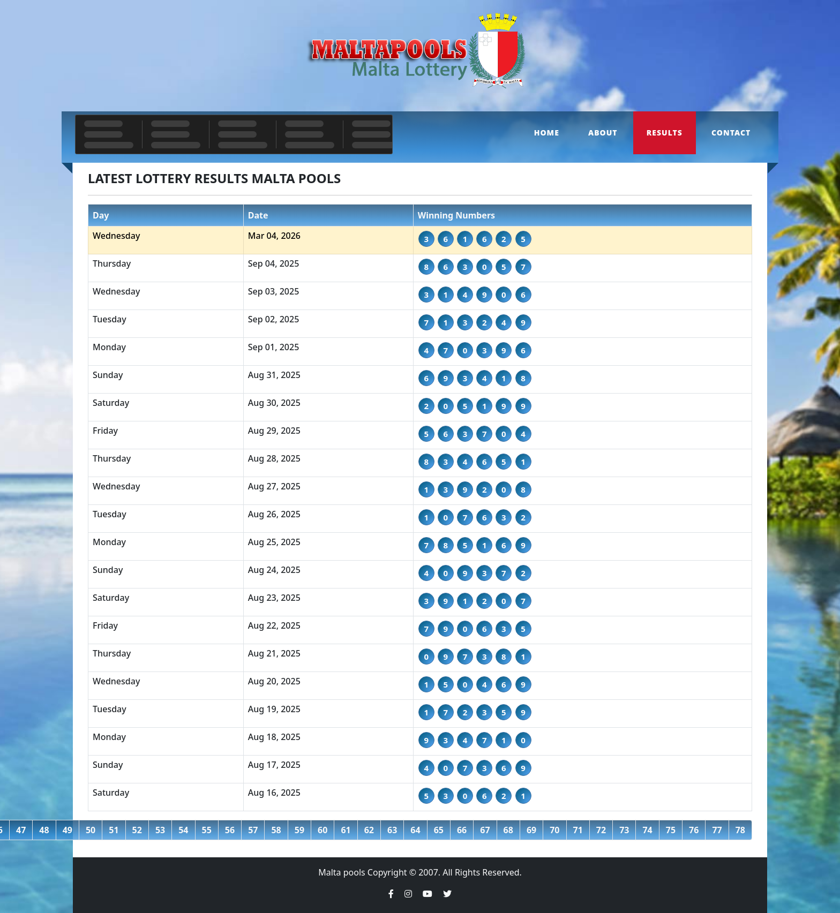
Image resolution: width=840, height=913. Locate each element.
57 (253, 830)
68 (508, 830)
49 (67, 830)
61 (345, 830)
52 (137, 830)
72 (601, 830)
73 (624, 830)
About (603, 132)
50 (90, 830)
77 (717, 830)
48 (44, 830)
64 (415, 830)
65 (439, 830)
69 (531, 830)
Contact (731, 132)
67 (485, 830)
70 (554, 830)
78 (740, 830)
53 (160, 830)
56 (230, 830)
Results (664, 132)
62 (369, 830)
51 (113, 830)
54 (183, 830)
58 (276, 830)
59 (299, 830)
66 (462, 830)
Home (546, 132)
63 (392, 830)
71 (578, 830)
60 (322, 830)
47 (21, 830)
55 (207, 830)
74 (647, 830)
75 (671, 830)
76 (694, 830)
